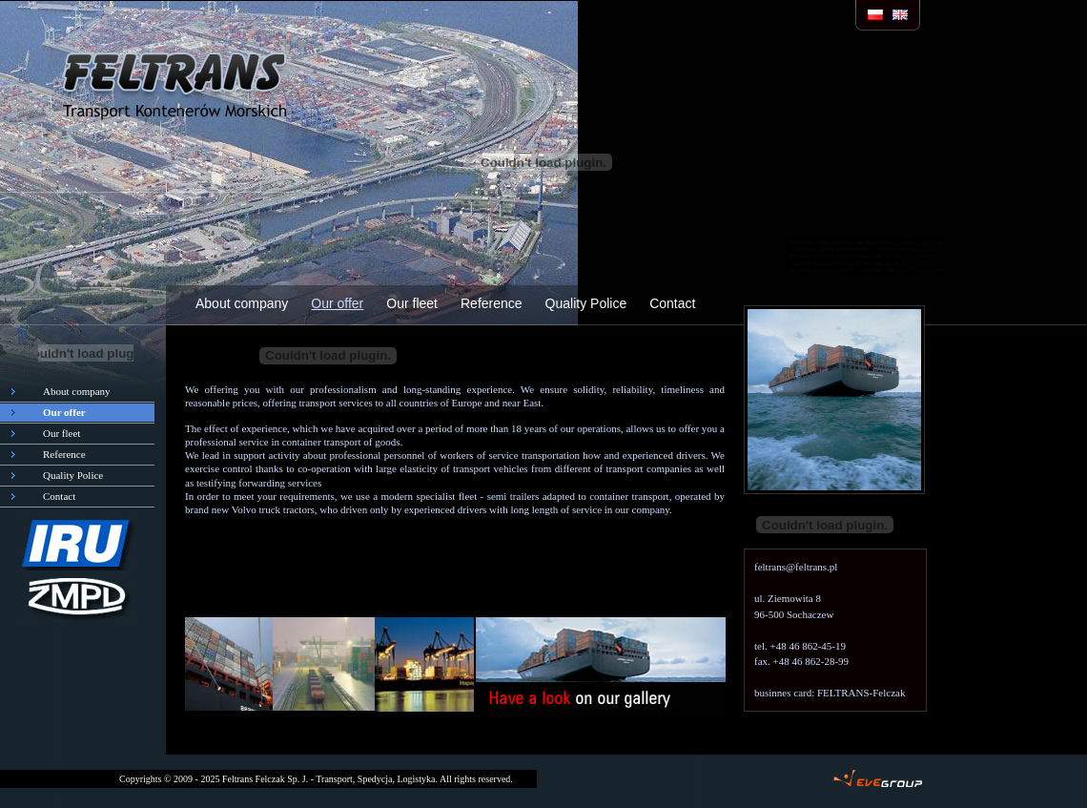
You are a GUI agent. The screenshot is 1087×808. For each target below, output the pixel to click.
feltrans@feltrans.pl (795, 566)
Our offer (337, 303)
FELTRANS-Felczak (861, 692)
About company (241, 303)
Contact (672, 303)
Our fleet (412, 303)
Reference (492, 303)
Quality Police (586, 303)
